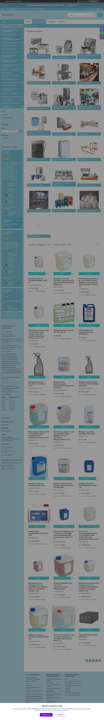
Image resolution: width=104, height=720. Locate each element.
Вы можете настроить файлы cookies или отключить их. (51, 710)
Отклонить (60, 714)
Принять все (46, 714)
